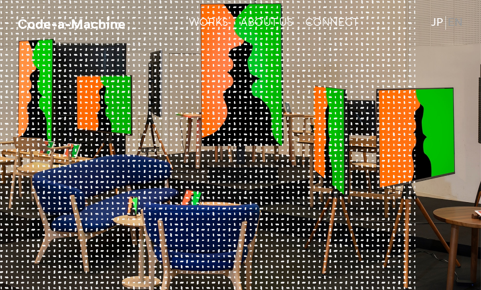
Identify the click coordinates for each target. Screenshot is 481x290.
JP (437, 23)
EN (455, 23)
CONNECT (331, 23)
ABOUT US (266, 23)
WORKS (208, 23)
